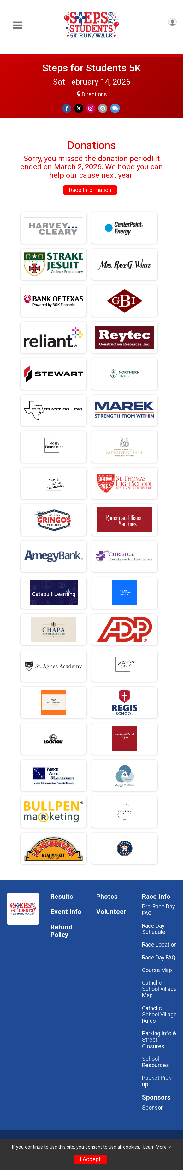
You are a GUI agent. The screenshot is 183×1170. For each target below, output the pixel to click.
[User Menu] (172, 22)
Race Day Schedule (153, 929)
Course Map (157, 970)
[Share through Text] (115, 108)
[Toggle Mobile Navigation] (17, 25)
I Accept (90, 1159)
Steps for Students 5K (91, 68)
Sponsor (152, 1108)
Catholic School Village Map (159, 989)
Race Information (90, 190)
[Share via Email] (102, 108)
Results (61, 896)
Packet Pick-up (157, 1081)
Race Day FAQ (158, 957)
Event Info (65, 911)
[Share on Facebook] (66, 108)
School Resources (155, 1062)
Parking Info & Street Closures (159, 1039)
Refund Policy (61, 931)
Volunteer (111, 911)
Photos (107, 896)
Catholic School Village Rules (159, 1014)
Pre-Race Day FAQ (158, 909)
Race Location (159, 945)
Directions (94, 94)
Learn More (155, 1147)
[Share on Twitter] (78, 108)
